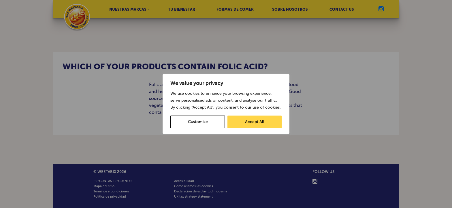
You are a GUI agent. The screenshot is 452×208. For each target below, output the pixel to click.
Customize (198, 121)
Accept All (254, 121)
